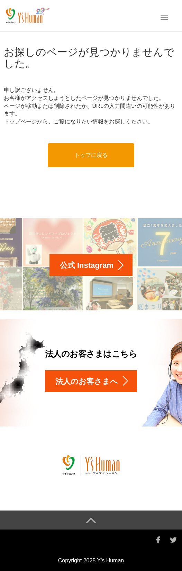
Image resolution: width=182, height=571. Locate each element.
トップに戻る (91, 155)
